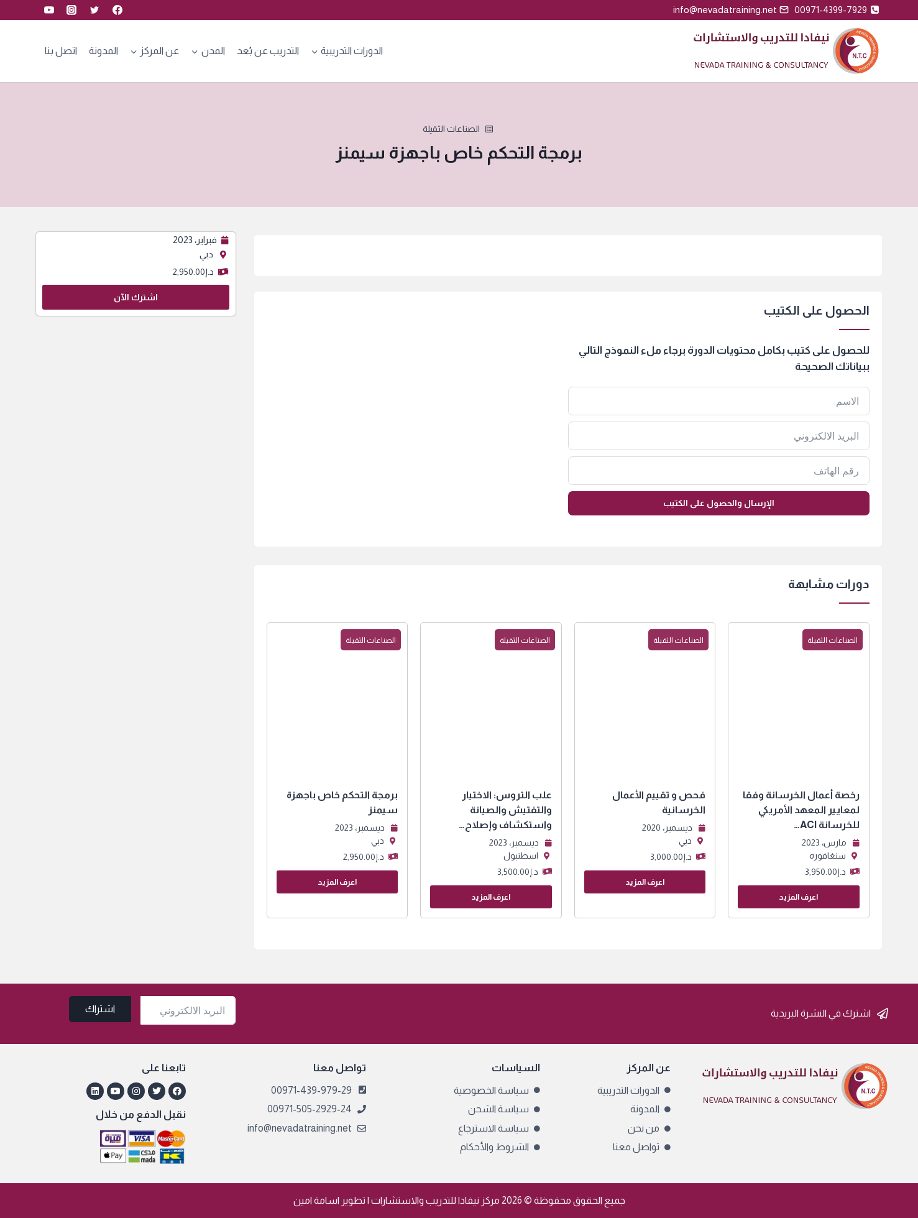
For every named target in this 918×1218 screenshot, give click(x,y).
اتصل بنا (61, 50)
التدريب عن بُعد (268, 50)
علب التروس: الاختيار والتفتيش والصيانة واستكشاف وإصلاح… (505, 810)
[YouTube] (49, 10)
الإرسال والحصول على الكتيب (718, 503)
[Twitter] (94, 10)
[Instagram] (71, 10)
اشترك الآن (136, 297)
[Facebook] (117, 10)
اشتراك (100, 1008)
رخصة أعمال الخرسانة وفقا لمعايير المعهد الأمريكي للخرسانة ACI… (801, 810)
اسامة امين (316, 1200)
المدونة (103, 50)
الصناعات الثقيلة (451, 129)
